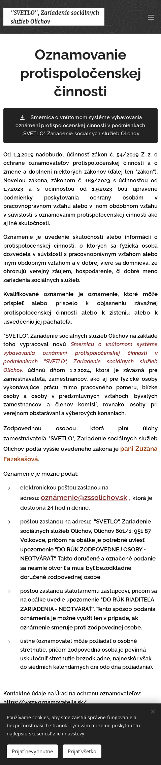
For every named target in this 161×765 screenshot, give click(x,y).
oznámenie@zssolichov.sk (84, 498)
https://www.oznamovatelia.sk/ (45, 702)
